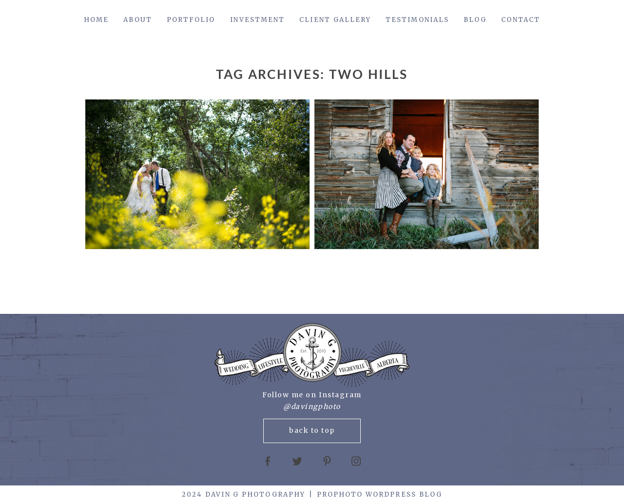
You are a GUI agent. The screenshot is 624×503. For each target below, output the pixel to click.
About (137, 20)
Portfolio (191, 20)
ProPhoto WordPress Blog (379, 494)
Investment (257, 20)
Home (96, 20)
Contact (520, 20)
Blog (475, 20)
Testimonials (417, 20)
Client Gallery (335, 20)
